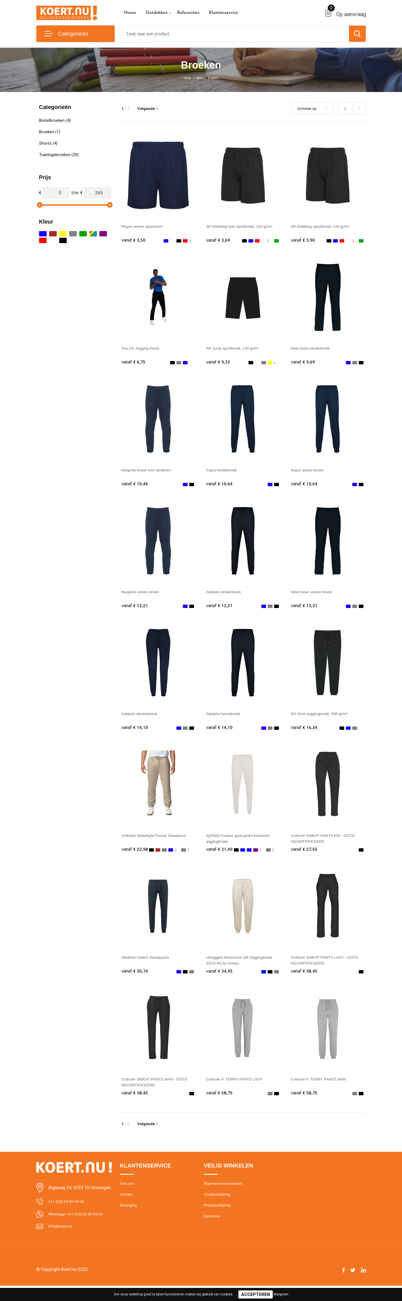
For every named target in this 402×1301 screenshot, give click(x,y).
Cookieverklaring (219, 1210)
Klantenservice (223, 13)
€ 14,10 (135, 732)
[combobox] (234, 34)
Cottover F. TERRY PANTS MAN (323, 1092)
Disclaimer (213, 1234)
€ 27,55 (305, 855)
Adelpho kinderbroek (226, 595)
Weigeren (281, 1294)
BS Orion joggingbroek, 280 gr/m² (324, 718)
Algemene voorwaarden (225, 1198)
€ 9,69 (303, 363)
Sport (199, 77)
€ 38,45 (305, 983)
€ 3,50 (134, 240)
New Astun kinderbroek (314, 349)
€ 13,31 (305, 609)
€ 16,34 (305, 732)
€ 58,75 (220, 1106)
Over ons (128, 1198)
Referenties (188, 13)
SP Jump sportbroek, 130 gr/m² (237, 349)
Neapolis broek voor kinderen (150, 472)
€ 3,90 (303, 240)
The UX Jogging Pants (143, 349)
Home (130, 13)
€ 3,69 (218, 240)
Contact (127, 1210)
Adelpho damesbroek (142, 718)
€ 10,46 (135, 486)
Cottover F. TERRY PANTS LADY (239, 1092)
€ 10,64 (220, 486)
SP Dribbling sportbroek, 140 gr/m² (325, 226)
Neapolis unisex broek (143, 595)
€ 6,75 (134, 363)
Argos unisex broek (310, 472)
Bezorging (129, 1222)
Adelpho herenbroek (226, 718)
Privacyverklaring (219, 1222)
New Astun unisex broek (315, 595)
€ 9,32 (218, 363)
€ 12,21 (135, 609)
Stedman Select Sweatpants (149, 969)
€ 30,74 (135, 983)
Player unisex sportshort (145, 226)
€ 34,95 (220, 983)
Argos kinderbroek (224, 472)
